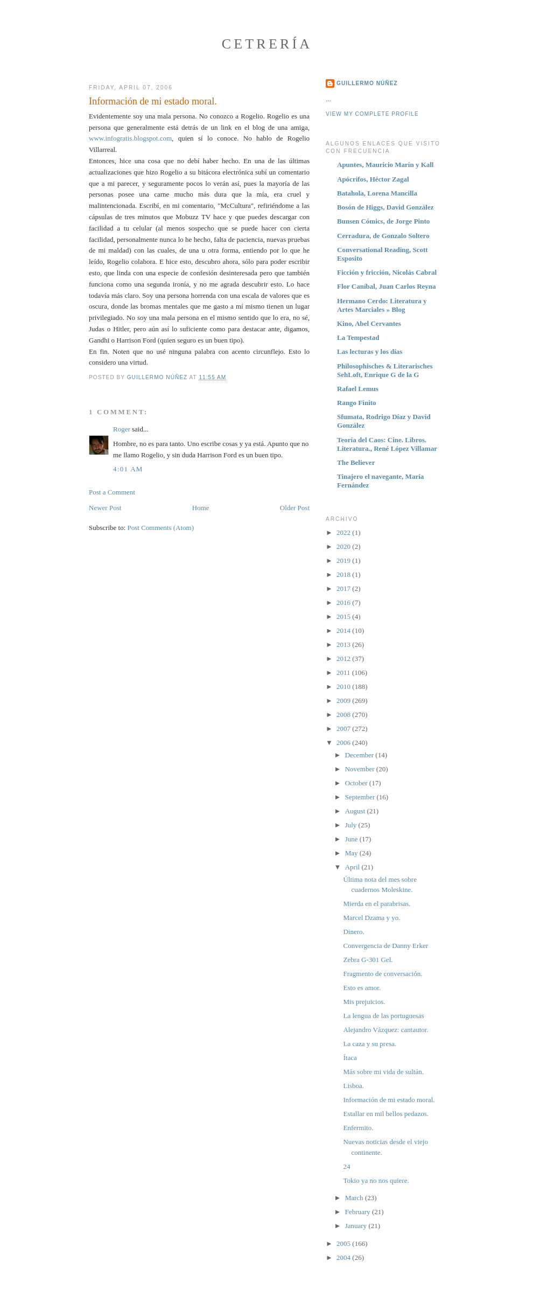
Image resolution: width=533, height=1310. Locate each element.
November (360, 769)
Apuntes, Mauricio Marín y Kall (385, 165)
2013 (344, 644)
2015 (344, 616)
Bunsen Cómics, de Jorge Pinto (383, 221)
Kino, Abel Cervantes (369, 323)
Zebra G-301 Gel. (367, 960)
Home (200, 508)
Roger (121, 429)
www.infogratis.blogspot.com (130, 138)
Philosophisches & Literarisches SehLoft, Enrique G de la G (385, 370)
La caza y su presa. (369, 1044)
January (357, 1226)
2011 (344, 672)
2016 (344, 602)
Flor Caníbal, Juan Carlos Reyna (386, 286)
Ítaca (349, 1058)
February (358, 1212)
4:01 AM (128, 469)
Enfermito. (358, 1128)
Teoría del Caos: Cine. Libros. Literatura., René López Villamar (387, 444)
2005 (344, 1243)
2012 (344, 658)
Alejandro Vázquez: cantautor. (385, 1030)
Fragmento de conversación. (382, 974)
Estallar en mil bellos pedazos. (385, 1114)
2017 (344, 588)
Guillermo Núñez (367, 83)
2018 (344, 574)
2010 (344, 686)
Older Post (295, 508)
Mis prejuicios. (364, 1002)
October (357, 783)
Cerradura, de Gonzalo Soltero (383, 236)
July (352, 825)
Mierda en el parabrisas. (376, 904)
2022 (344, 532)
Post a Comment (112, 492)
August (356, 811)
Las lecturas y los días (369, 351)
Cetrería (267, 44)
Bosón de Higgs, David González (385, 207)
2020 (344, 546)
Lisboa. (353, 1086)
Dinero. (353, 932)
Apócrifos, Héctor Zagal (373, 179)
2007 (344, 728)
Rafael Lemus (357, 389)
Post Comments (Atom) (161, 528)
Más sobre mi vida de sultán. (383, 1072)
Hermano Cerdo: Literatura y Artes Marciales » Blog (381, 305)
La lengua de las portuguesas (383, 1016)
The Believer (356, 462)
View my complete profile (372, 114)
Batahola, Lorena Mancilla (377, 193)
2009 (344, 700)
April (353, 867)
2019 (344, 560)
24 (346, 1166)
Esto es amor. (362, 988)
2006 (344, 742)
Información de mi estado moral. (388, 1100)
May (352, 853)
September (361, 797)
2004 (344, 1257)
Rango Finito (356, 403)
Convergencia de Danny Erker (385, 946)
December (360, 755)
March (355, 1198)
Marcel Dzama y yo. (371, 918)
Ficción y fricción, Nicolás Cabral (387, 272)
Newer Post (105, 508)
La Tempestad (358, 337)
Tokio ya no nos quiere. (376, 1180)
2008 (344, 714)
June (352, 839)
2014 (344, 630)
